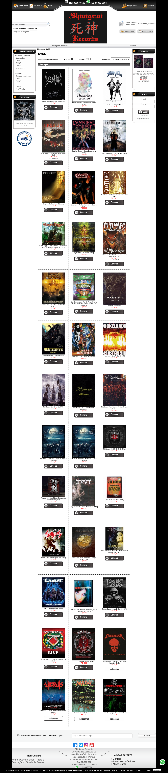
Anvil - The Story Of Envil (114, 105)
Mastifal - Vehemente (114, 306)
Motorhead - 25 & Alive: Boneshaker (83, 357)
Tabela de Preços (35, 762)
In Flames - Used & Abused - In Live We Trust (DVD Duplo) (114, 255)
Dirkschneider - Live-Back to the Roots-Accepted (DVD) (114, 662)
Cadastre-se (143, 115)
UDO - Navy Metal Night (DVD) (84, 661)
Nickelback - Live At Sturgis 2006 (114, 356)
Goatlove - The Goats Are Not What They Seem (114, 195)
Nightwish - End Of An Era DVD (53, 407)
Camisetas (20, 58)
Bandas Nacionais (23, 76)
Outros (18, 66)
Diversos (132, 46)
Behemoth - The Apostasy (24, 124)
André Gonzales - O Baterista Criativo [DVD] (84, 103)
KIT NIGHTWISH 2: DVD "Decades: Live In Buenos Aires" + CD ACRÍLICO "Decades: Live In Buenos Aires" (144, 76)
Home (15, 759)
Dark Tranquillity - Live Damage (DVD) (114, 153)
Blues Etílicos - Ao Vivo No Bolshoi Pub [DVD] (53, 154)
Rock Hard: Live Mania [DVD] (114, 500)
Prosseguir (157, 770)
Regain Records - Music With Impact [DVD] (84, 507)
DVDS (18, 63)
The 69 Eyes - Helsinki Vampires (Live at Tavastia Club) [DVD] (84, 610)
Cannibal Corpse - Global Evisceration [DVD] (84, 151)
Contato (117, 759)
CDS (18, 60)
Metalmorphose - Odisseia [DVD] (53, 355)
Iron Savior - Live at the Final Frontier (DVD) (53, 305)
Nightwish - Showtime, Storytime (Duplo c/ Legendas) (53, 459)
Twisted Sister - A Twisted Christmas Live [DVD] (53, 660)
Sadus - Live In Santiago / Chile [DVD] (53, 558)
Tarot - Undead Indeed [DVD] (53, 608)
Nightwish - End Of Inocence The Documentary (84, 408)
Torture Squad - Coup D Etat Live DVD (114, 609)
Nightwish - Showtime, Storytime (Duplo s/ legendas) (84, 459)
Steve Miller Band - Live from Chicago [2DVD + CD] (84, 558)
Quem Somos (27, 759)
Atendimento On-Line (124, 761)
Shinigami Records (59, 46)
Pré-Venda (20, 89)
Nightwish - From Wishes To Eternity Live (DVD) (114, 407)
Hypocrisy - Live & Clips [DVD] (84, 253)
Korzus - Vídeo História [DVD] (83, 713)
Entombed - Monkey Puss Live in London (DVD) (84, 205)
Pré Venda (20, 68)
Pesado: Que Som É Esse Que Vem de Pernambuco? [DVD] (53, 498)
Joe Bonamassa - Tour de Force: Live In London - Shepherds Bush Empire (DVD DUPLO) (84, 303)
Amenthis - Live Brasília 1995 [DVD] (53, 101)
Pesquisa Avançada (21, 32)
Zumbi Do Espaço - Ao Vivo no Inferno (114, 713)
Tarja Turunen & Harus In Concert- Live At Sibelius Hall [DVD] (114, 551)
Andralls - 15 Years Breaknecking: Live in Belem (53, 711)
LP (17, 84)
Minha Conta (119, 764)
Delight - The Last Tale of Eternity (53, 204)
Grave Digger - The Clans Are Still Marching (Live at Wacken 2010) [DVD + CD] (53, 246)
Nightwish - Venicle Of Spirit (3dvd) (114, 449)
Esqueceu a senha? (143, 118)
